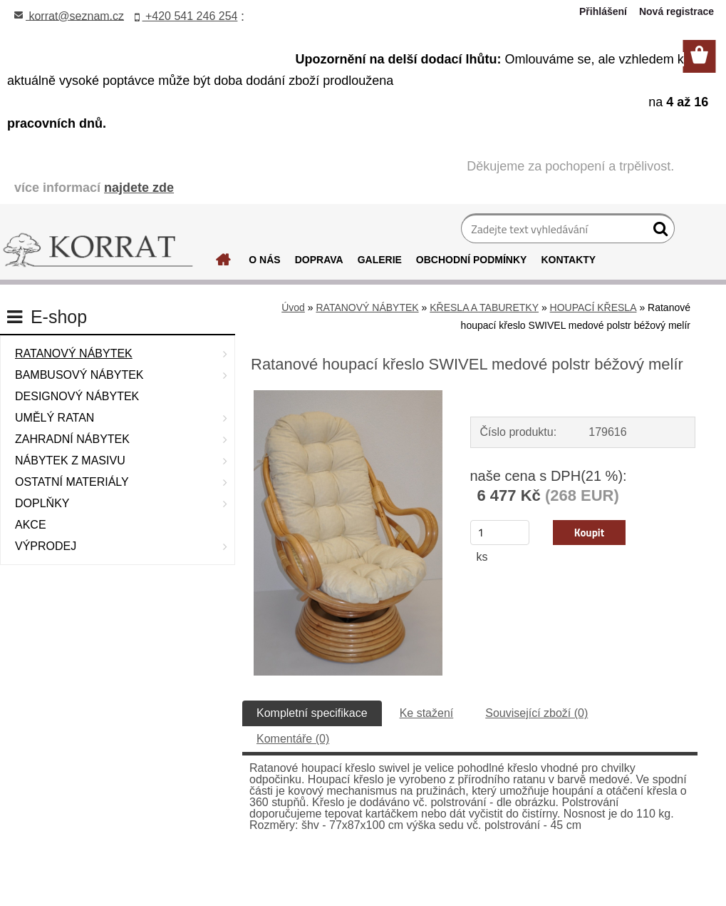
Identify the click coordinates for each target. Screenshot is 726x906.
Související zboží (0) (536, 713)
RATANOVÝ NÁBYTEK (367, 307)
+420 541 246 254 (186, 16)
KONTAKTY (568, 259)
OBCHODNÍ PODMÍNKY (471, 259)
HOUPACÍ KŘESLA (593, 307)
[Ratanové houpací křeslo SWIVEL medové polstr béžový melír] (348, 396)
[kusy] (500, 532)
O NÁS (264, 259)
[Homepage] (223, 263)
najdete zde (139, 187)
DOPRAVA (319, 259)
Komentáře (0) (292, 739)
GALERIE (380, 259)
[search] (658, 231)
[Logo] (98, 250)
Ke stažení (427, 713)
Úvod (293, 307)
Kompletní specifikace (312, 713)
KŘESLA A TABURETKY (484, 307)
